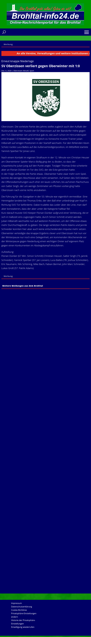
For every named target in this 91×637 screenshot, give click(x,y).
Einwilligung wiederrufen (22, 627)
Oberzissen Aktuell (21, 70)
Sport (32, 70)
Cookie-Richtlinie (19, 610)
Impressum (16, 603)
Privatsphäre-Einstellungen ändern (23, 615)
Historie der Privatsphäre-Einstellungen (23, 622)
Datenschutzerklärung (21, 606)
